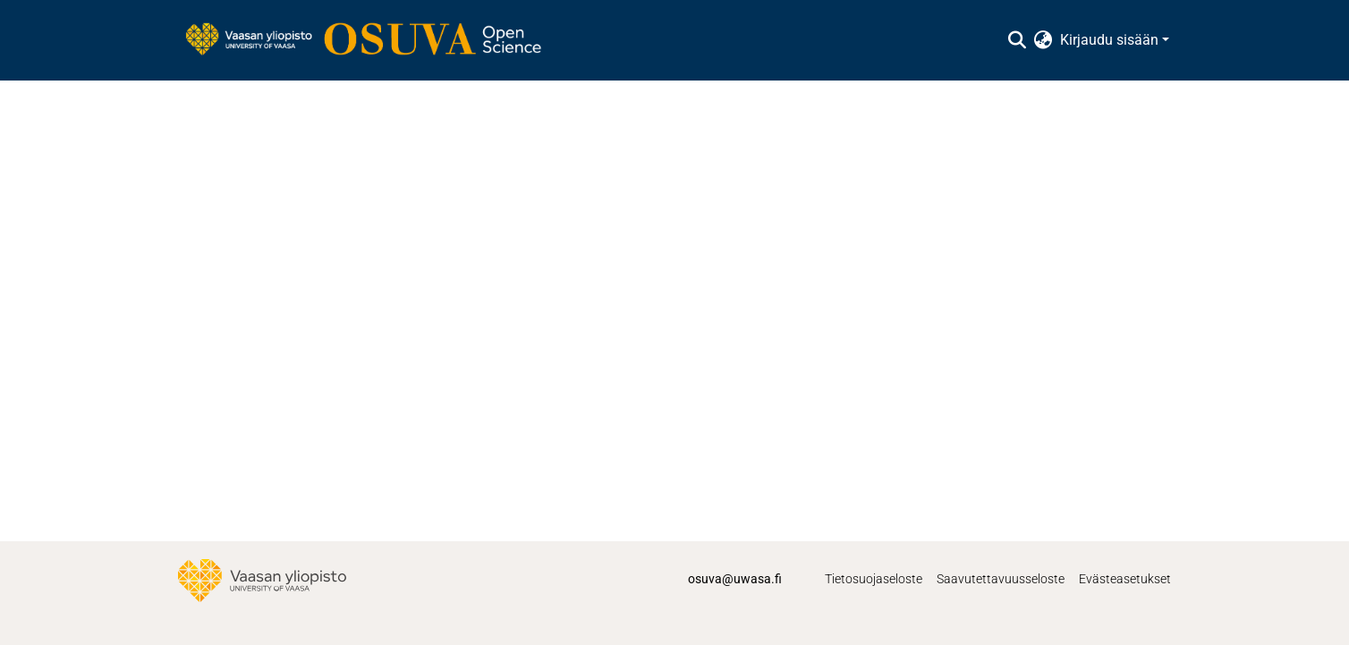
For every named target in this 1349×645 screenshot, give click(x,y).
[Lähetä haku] (1017, 40)
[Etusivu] (372, 40)
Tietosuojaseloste (873, 579)
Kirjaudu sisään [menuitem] (1109, 39)
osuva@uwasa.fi (735, 579)
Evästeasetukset (1125, 579)
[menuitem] (1043, 40)
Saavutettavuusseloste (1001, 579)
